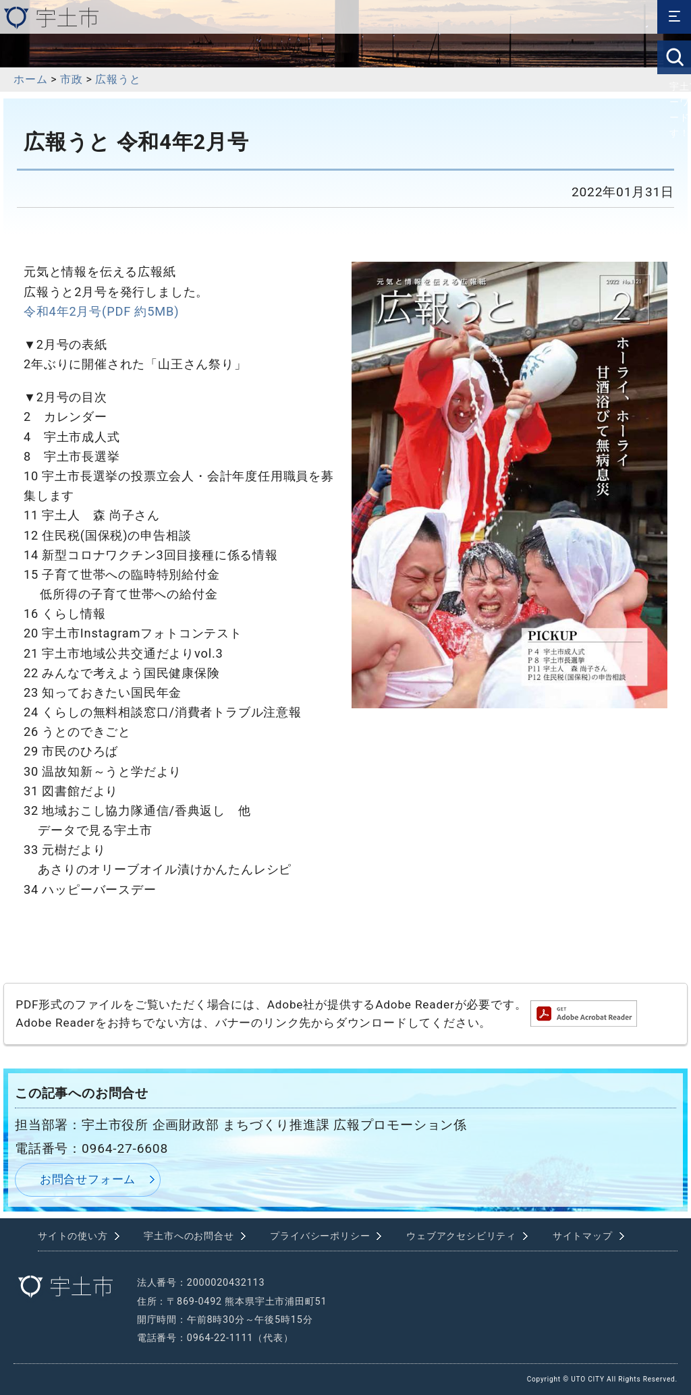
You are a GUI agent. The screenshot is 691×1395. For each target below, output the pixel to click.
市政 (71, 79)
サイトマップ (583, 1236)
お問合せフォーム (88, 1179)
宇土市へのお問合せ (188, 1236)
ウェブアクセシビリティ (461, 1236)
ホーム (30, 79)
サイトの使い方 (73, 1236)
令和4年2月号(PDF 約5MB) (101, 311)
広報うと (117, 79)
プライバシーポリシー (320, 1236)
